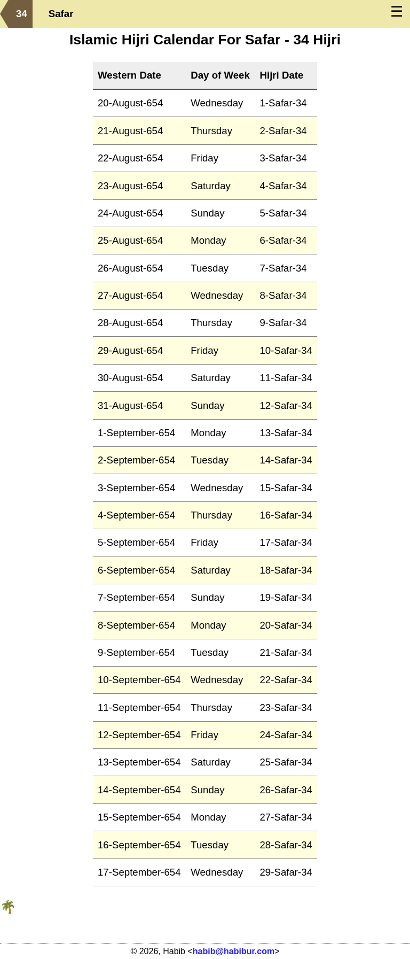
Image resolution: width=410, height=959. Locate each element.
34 (21, 13)
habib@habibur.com (233, 951)
